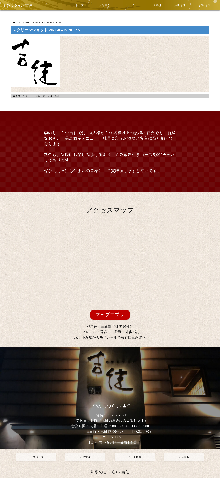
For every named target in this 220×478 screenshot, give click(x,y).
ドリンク (129, 5)
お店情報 (179, 5)
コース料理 (154, 5)
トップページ (35, 457)
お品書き (104, 5)
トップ (79, 5)
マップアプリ (110, 314)
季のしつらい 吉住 (17, 5)
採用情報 (204, 5)
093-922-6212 (117, 415)
